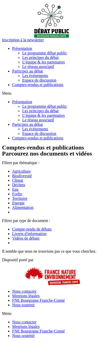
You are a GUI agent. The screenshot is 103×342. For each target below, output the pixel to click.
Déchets (18, 185)
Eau (15, 189)
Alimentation (22, 207)
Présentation (22, 48)
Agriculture (21, 171)
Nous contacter (24, 291)
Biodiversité (22, 176)
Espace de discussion (39, 80)
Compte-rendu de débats (32, 229)
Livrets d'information (29, 234)
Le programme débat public (44, 53)
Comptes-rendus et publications (37, 85)
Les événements (35, 75)
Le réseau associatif (38, 66)
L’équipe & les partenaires (43, 62)
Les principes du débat (40, 57)
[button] (23, 40)
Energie (18, 203)
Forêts (17, 194)
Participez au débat (27, 71)
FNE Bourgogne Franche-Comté (38, 300)
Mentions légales (26, 296)
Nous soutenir (23, 305)
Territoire (19, 198)
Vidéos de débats (25, 238)
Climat (17, 180)
